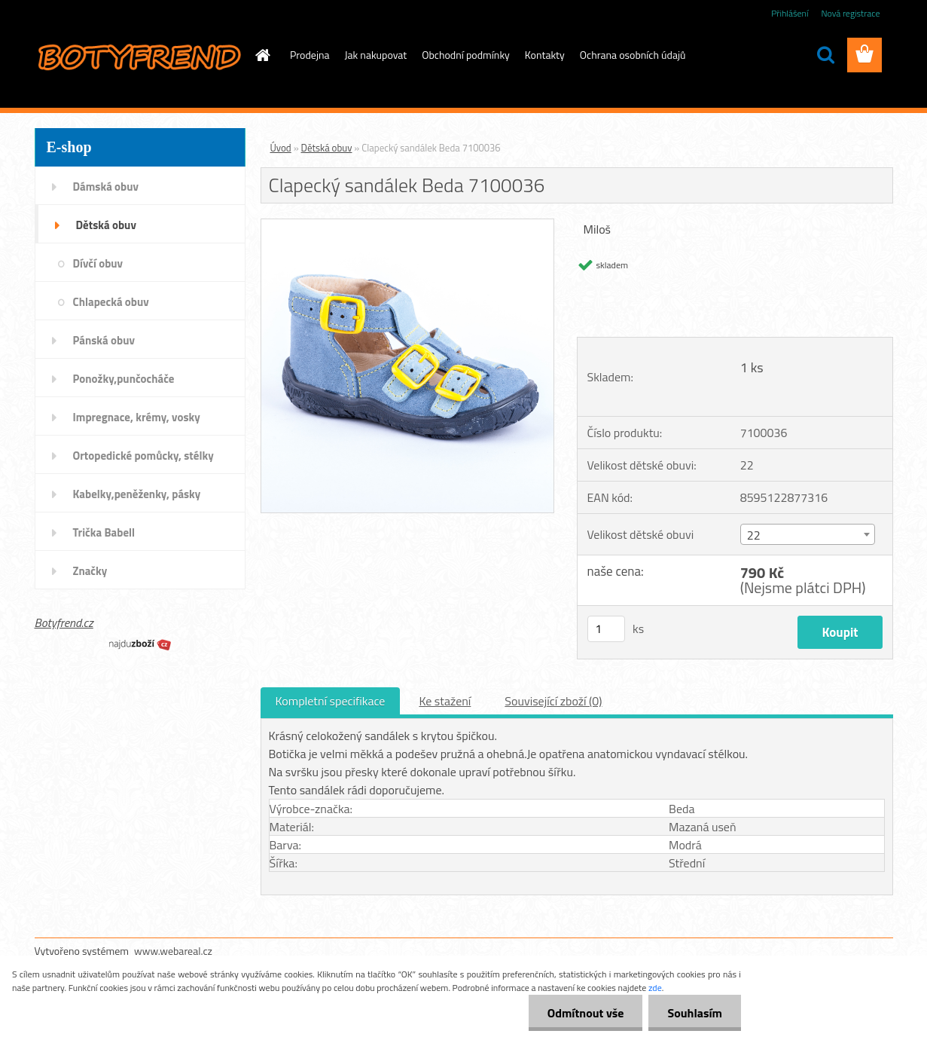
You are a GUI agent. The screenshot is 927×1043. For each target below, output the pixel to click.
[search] (825, 55)
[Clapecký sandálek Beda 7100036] (407, 225)
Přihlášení (789, 13)
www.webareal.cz (173, 951)
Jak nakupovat (376, 55)
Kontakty (545, 55)
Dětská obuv (326, 147)
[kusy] (606, 629)
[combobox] (807, 534)
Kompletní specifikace (331, 701)
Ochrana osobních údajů (633, 55)
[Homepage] (261, 55)
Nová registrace (850, 13)
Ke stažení (445, 701)
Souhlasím (694, 1013)
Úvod (280, 147)
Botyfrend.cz (64, 622)
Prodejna (309, 55)
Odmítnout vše (585, 1013)
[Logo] (138, 55)
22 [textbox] (754, 535)
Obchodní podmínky (466, 55)
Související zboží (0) (553, 701)
